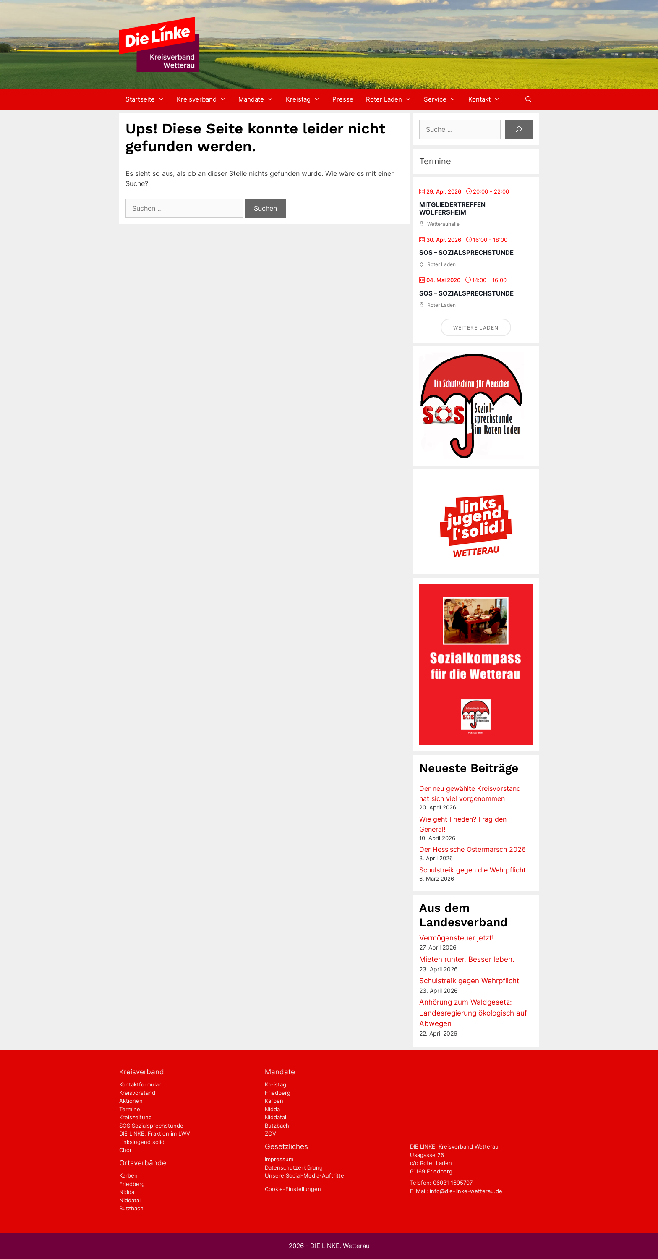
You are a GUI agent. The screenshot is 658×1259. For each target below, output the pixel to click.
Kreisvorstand (137, 1092)
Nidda (126, 1191)
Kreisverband (204, 99)
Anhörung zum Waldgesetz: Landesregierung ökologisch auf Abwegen (473, 1013)
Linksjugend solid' (142, 1142)
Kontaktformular (140, 1084)
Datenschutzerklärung (294, 1167)
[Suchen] (519, 129)
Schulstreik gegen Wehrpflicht (469, 980)
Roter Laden (392, 99)
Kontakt (487, 99)
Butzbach (131, 1208)
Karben (128, 1175)
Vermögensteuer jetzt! (456, 938)
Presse (342, 99)
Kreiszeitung (135, 1117)
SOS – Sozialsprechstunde (466, 253)
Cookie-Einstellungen (293, 1189)
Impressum (279, 1159)
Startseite (147, 99)
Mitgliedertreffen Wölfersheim (452, 208)
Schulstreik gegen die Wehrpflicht (472, 870)
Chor (125, 1149)
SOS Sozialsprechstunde (151, 1125)
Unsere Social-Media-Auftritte (304, 1175)
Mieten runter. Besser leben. (466, 959)
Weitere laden (476, 328)
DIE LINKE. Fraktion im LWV (154, 1133)
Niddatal (130, 1200)
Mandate (258, 99)
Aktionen (131, 1100)
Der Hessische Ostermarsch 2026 (472, 849)
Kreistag (306, 99)
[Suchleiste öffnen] (528, 99)
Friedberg (132, 1183)
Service (443, 99)
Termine (129, 1109)
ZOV (270, 1133)
